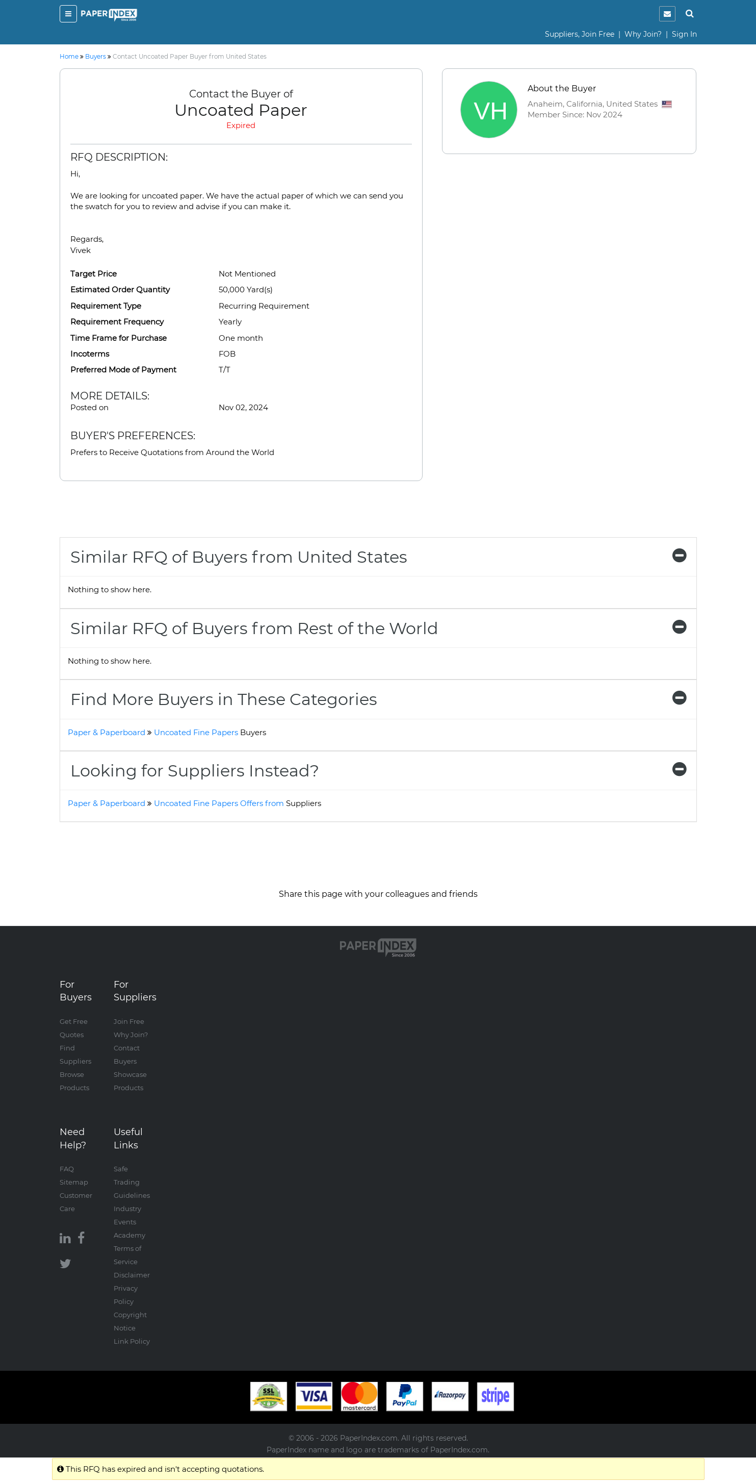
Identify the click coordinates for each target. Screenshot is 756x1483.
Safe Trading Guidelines (132, 1182)
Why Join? (643, 34)
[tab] (378, 557)
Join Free (129, 1021)
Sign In (684, 34)
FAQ (67, 1169)
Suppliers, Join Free (579, 34)
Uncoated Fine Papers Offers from (237, 803)
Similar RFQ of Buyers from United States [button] (378, 557)
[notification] (667, 13)
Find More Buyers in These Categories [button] (378, 699)
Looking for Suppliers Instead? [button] (378, 771)
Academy (129, 1235)
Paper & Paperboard (106, 732)
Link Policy (132, 1341)
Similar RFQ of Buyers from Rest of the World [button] (378, 628)
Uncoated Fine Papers (210, 732)
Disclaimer (132, 1275)
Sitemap (74, 1182)
